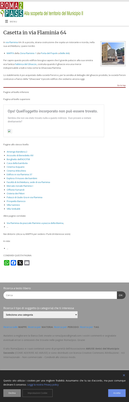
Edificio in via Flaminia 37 (19, 174)
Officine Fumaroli (15, 189)
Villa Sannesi (13, 204)
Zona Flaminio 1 (28, 53)
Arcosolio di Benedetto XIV (20, 155)
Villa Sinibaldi (13, 208)
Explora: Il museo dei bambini (22, 178)
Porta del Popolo (49, 53)
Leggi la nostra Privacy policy (43, 384)
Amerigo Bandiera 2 (17, 151)
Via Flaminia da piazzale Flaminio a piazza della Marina (35, 223)
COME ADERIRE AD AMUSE (31, 352)
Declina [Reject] (12, 393)
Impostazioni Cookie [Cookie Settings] (37, 393)
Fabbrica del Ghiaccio (26, 64)
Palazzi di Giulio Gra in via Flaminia (24, 197)
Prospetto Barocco (16, 201)
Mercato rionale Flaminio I (20, 185)
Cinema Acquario (16, 166)
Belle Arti (64, 53)
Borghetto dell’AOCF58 (18, 159)
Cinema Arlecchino (16, 170)
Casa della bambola (17, 163)
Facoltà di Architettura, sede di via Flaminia (28, 182)
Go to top (121, 86)
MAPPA (10, 53)
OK (120, 295)
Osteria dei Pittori (16, 193)
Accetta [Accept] (116, 393)
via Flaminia (12, 42)
